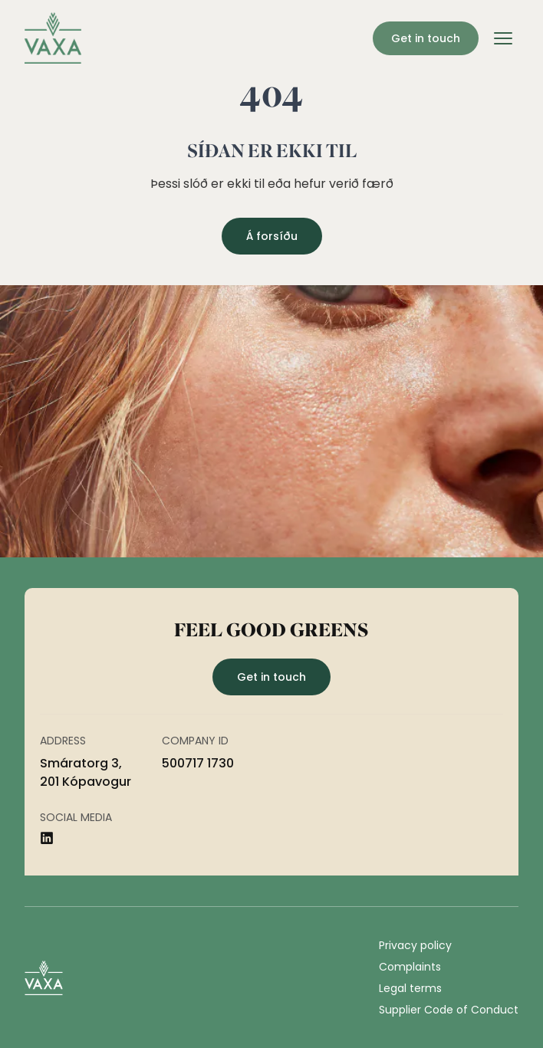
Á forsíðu (272, 236)
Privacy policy (415, 945)
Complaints (410, 966)
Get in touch (425, 38)
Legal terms (410, 988)
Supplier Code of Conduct (448, 1009)
